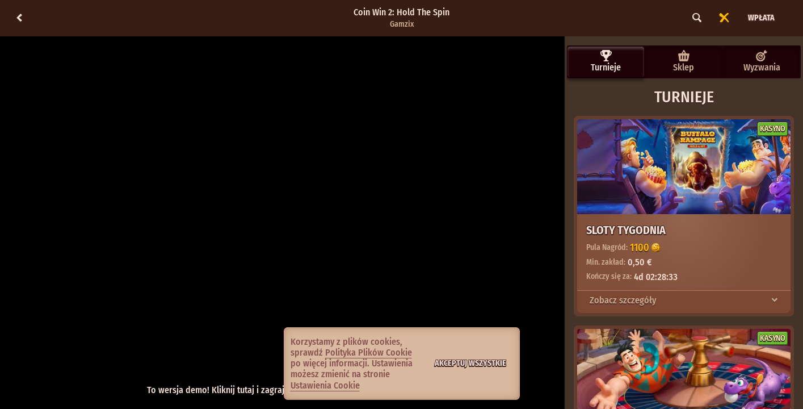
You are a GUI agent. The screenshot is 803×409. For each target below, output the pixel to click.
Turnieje (606, 61)
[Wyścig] (724, 18)
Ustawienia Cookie (325, 386)
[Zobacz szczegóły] (774, 300)
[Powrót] (19, 18)
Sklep (683, 61)
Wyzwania (761, 61)
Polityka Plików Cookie (368, 352)
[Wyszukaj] (697, 18)
